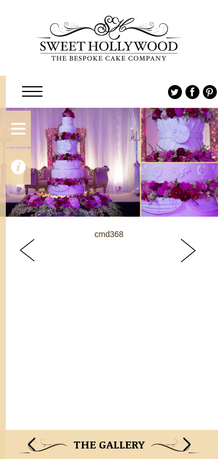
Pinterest (210, 92)
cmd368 (109, 234)
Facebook (192, 92)
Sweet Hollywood (109, 38)
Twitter (175, 92)
